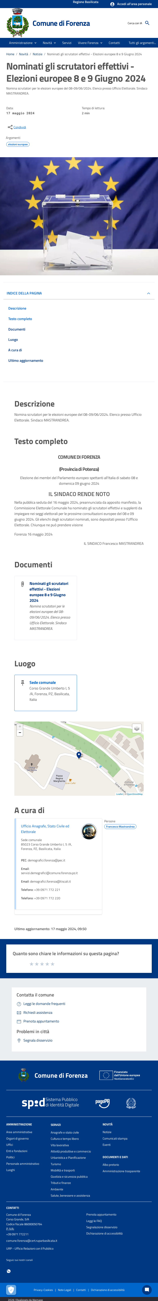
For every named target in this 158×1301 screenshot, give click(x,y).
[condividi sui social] (16, 127)
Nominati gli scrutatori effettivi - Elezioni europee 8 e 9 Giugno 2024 (94, 54)
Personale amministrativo (22, 1163)
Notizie (37, 54)
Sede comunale (42, 682)
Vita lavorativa (60, 1145)
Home (10, 54)
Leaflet (119, 794)
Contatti (12, 1207)
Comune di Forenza (61, 23)
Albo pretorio (111, 1164)
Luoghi (10, 1170)
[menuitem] (114, 42)
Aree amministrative (19, 1132)
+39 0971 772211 (17, 1234)
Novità (23, 54)
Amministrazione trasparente (121, 1171)
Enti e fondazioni (16, 1151)
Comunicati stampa (115, 1138)
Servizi (56, 1124)
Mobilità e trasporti (63, 1170)
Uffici (9, 1144)
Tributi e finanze (61, 1182)
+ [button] (20, 727)
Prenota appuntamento (101, 1214)
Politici (10, 1157)
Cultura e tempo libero (65, 1138)
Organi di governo (17, 1138)
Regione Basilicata (85, 2)
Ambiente (57, 1189)
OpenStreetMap (135, 794)
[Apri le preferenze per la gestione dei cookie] (11, 1290)
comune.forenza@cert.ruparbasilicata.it (31, 1240)
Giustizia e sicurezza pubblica (69, 1176)
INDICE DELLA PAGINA (24, 293)
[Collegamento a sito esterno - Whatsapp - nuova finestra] (8, 1271)
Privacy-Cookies (43, 1290)
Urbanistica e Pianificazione (68, 1157)
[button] (131, 4)
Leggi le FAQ (94, 1221)
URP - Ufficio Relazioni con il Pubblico (30, 1248)
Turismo (56, 1164)
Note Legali (64, 1290)
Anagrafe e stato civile (65, 1132)
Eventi (107, 1144)
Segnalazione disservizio (101, 1227)
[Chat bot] (147, 1290)
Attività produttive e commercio (71, 1151)
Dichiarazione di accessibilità (104, 1233)
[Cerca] (147, 23)
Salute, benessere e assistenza (70, 1195)
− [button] (20, 733)
